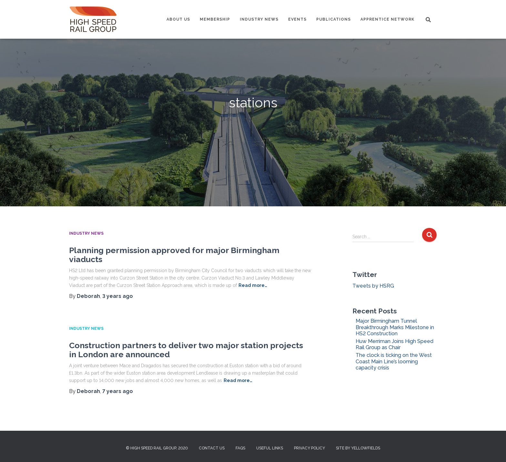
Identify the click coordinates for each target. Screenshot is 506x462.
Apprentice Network (387, 19)
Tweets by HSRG (373, 286)
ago (117, 296)
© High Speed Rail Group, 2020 (157, 448)
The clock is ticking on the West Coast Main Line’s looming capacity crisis (394, 361)
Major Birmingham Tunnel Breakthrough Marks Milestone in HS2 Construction (395, 327)
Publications (333, 19)
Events (297, 19)
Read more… (252, 285)
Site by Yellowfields (358, 448)
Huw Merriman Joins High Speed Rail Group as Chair (394, 344)
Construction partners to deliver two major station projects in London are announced (186, 349)
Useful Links (269, 448)
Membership (215, 19)
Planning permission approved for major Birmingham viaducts (174, 254)
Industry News (259, 19)
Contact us (212, 448)
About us (178, 19)
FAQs (240, 448)
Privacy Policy (309, 448)
